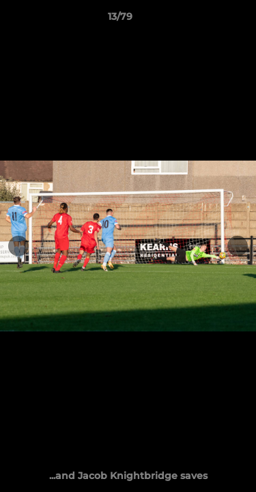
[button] (207, 20)
